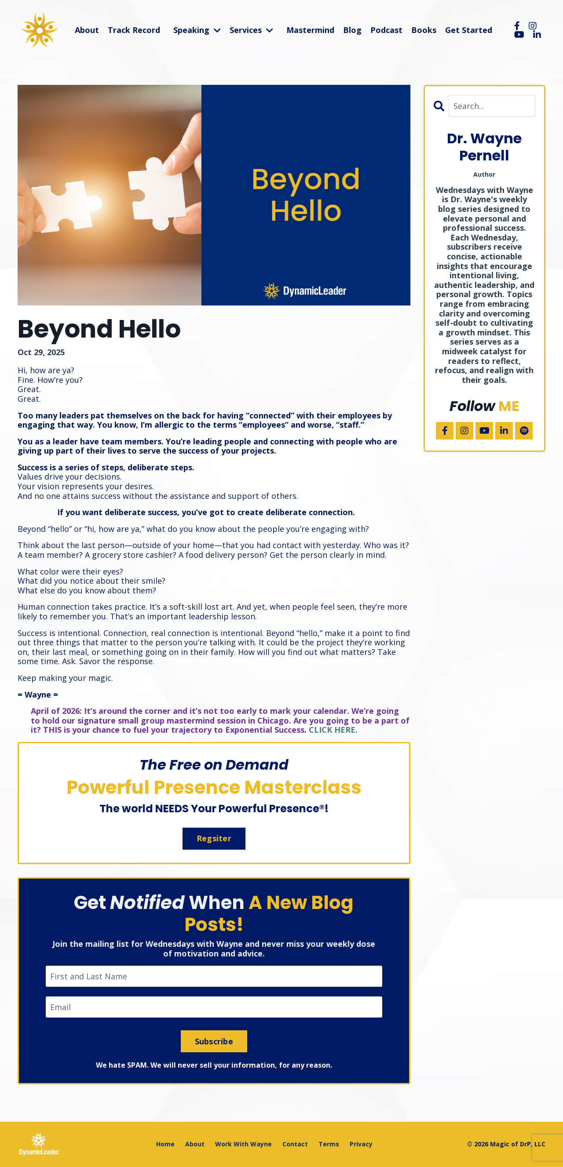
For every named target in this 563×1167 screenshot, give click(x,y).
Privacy (361, 1144)
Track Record (134, 30)
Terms (328, 1144)
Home (165, 1144)
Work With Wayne (243, 1144)
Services (251, 30)
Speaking (197, 30)
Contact (295, 1144)
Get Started (468, 30)
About (87, 30)
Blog (352, 30)
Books (423, 30)
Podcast (386, 30)
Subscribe (214, 1041)
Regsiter (214, 838)
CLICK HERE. (333, 729)
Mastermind (310, 30)
